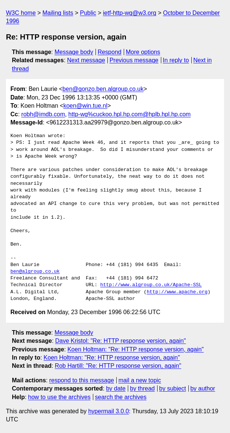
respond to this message (81, 380)
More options (143, 52)
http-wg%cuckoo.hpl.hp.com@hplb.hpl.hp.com (129, 114)
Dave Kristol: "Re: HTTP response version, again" (120, 341)
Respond (110, 52)
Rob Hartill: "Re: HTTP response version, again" (118, 366)
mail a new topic (140, 380)
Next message (86, 60)
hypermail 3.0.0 (108, 411)
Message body (74, 52)
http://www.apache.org (177, 292)
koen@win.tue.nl (85, 105)
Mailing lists (57, 13)
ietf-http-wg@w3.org (129, 13)
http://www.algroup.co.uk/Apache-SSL (151, 285)
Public (88, 13)
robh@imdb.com (43, 114)
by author (202, 388)
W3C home (21, 13)
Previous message (134, 60)
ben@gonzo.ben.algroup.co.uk (102, 89)
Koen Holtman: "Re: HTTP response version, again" (135, 349)
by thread (142, 388)
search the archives (121, 397)
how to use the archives (59, 397)
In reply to (176, 60)
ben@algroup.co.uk (35, 271)
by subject (172, 388)
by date (115, 388)
